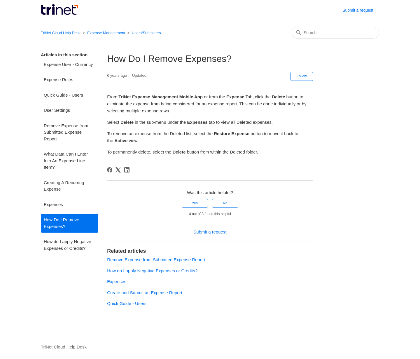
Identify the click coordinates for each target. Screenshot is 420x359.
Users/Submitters (146, 33)
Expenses (53, 204)
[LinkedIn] (127, 169)
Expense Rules (58, 79)
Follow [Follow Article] (302, 76)
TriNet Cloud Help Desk (61, 33)
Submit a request (357, 10)
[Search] (335, 33)
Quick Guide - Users (63, 95)
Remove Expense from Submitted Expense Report (66, 132)
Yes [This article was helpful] (195, 203)
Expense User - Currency (68, 64)
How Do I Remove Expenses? (61, 223)
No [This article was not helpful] (225, 203)
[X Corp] (118, 169)
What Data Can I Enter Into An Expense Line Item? (66, 160)
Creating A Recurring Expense (64, 186)
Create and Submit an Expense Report (144, 292)
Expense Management (106, 33)
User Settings (57, 110)
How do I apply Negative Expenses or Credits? (67, 245)
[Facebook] (109, 169)
